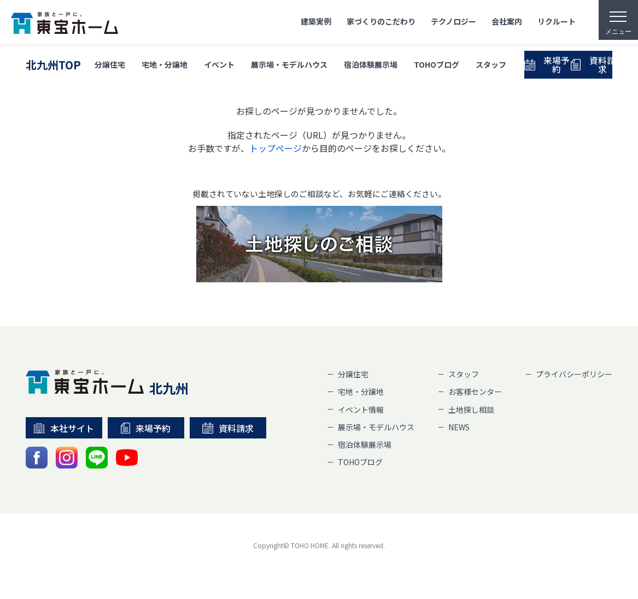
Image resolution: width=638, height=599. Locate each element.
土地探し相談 (471, 409)
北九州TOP (53, 63)
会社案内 (506, 21)
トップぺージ (275, 148)
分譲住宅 (110, 62)
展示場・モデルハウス (289, 62)
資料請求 (228, 428)
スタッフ (491, 62)
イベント (219, 62)
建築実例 (316, 21)
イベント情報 (361, 409)
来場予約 (564, 62)
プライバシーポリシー (574, 374)
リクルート (556, 21)
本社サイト (63, 428)
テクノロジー (453, 21)
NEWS (459, 427)
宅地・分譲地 (165, 62)
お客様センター (475, 391)
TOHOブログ (436, 62)
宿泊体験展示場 (370, 62)
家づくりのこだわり (381, 21)
